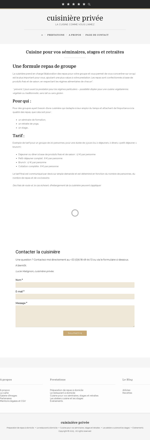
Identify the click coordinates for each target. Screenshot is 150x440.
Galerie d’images (8, 395)
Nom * (19, 280)
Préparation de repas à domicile (66, 390)
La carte (4, 393)
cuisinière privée (75, 18)
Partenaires (6, 398)
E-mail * (20, 291)
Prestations (55, 35)
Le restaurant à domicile (62, 393)
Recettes (127, 393)
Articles (126, 390)
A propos (75, 35)
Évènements (56, 401)
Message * (21, 303)
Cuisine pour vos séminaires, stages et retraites (74, 395)
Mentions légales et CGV (13, 401)
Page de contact (97, 35)
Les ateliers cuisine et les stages (66, 398)
